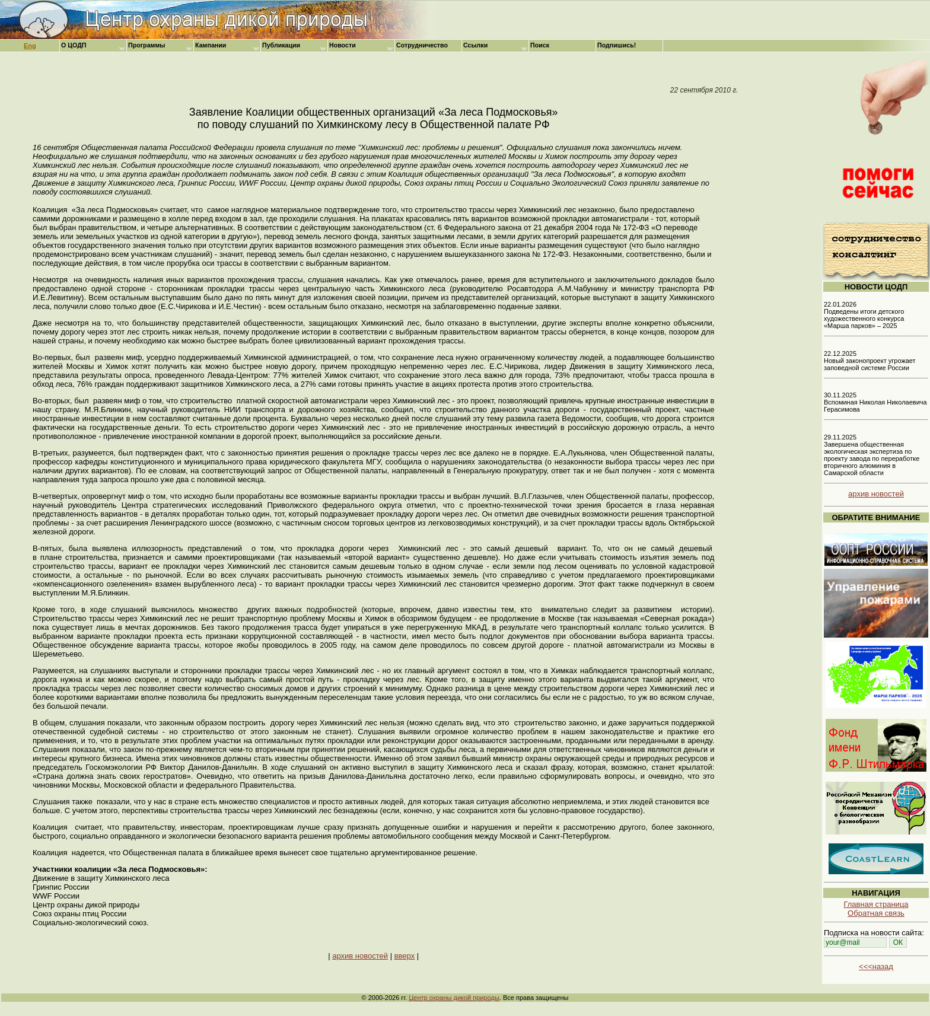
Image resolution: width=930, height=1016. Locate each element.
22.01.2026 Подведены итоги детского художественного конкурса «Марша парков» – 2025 (864, 315)
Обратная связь (876, 913)
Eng (30, 45)
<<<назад (876, 966)
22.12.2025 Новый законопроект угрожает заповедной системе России (870, 360)
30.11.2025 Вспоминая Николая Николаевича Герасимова (875, 402)
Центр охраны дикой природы (454, 997)
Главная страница (875, 904)
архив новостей (360, 955)
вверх (404, 955)
